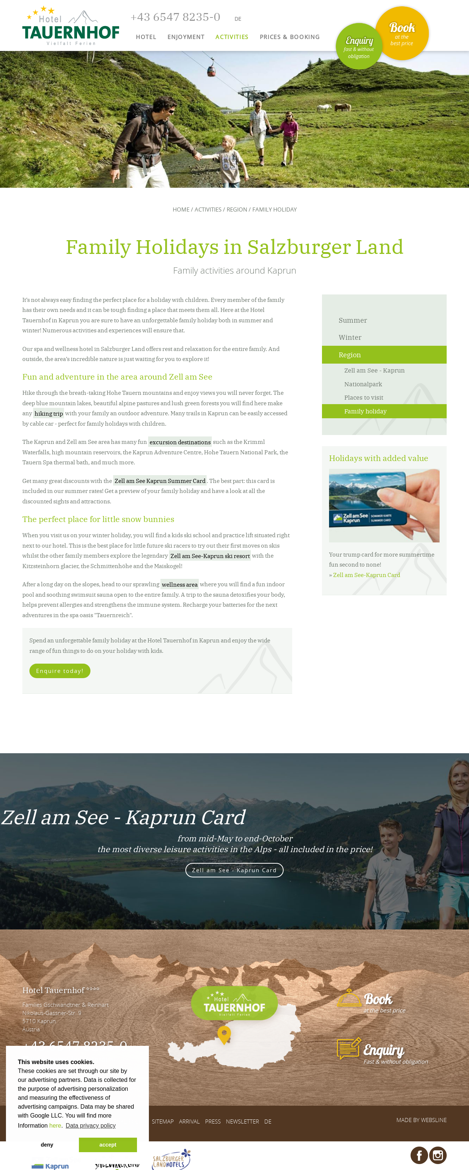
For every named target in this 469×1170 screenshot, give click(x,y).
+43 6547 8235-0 (74, 1045)
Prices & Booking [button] (290, 37)
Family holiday (365, 411)
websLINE (434, 1120)
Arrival (189, 1121)
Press (213, 1121)
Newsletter (242, 1121)
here (55, 1125)
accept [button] (108, 1145)
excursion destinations (180, 441)
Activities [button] (232, 37)
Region (237, 209)
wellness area (180, 584)
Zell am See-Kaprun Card (366, 574)
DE (267, 1121)
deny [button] (47, 1145)
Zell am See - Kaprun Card (234, 870)
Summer (353, 320)
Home (181, 209)
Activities (208, 209)
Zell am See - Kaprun (374, 370)
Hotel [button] (146, 37)
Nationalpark (363, 384)
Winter (350, 337)
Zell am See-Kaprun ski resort (210, 555)
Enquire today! (60, 670)
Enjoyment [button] (186, 37)
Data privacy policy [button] (91, 1125)
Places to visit (363, 397)
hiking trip (49, 413)
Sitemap (163, 1121)
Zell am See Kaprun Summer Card (160, 480)
